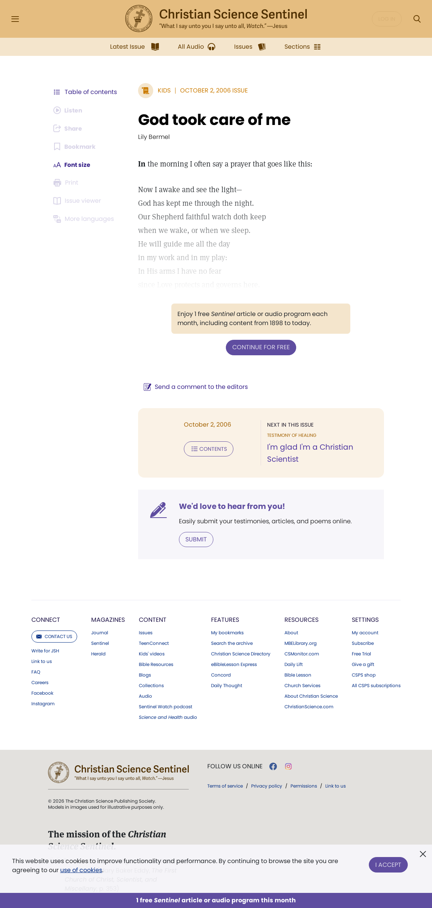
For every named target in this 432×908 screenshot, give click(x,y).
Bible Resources (156, 664)
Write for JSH (45, 650)
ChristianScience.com (308, 706)
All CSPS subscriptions (376, 685)
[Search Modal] (417, 19)
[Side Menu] (15, 19)
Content (152, 619)
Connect (45, 619)
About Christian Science (311, 696)
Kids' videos (152, 653)
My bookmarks (227, 632)
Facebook (42, 693)
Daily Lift (293, 664)
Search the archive (232, 643)
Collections (151, 685)
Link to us (41, 661)
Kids (162, 90)
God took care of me (213, 119)
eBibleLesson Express (234, 664)
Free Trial (361, 653)
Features (225, 619)
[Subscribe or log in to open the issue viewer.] (78, 201)
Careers (39, 682)
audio (168, 717)
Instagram (42, 703)
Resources (301, 619)
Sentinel (100, 643)
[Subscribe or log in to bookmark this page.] (75, 146)
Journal (99, 632)
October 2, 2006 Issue (212, 90)
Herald (98, 653)
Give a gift (363, 664)
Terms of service (225, 785)
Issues (145, 632)
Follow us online (235, 766)
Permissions (304, 785)
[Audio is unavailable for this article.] (68, 110)
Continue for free (260, 347)
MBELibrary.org (300, 643)
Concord (221, 674)
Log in (386, 19)
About (291, 632)
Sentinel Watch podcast (165, 706)
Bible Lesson (297, 674)
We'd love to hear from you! (230, 505)
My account (365, 632)
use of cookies (81, 870)
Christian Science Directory (240, 653)
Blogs (145, 674)
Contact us (54, 636)
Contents (207, 448)
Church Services (302, 685)
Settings (365, 619)
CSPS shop (364, 674)
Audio (145, 696)
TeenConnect (154, 643)
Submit (194, 539)
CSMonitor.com (301, 653)
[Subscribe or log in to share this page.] (69, 128)
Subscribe (363, 643)
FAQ (35, 671)
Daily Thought (226, 685)
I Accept (388, 864)
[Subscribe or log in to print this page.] (67, 183)
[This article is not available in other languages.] (84, 219)
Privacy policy (266, 785)
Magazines (108, 619)
